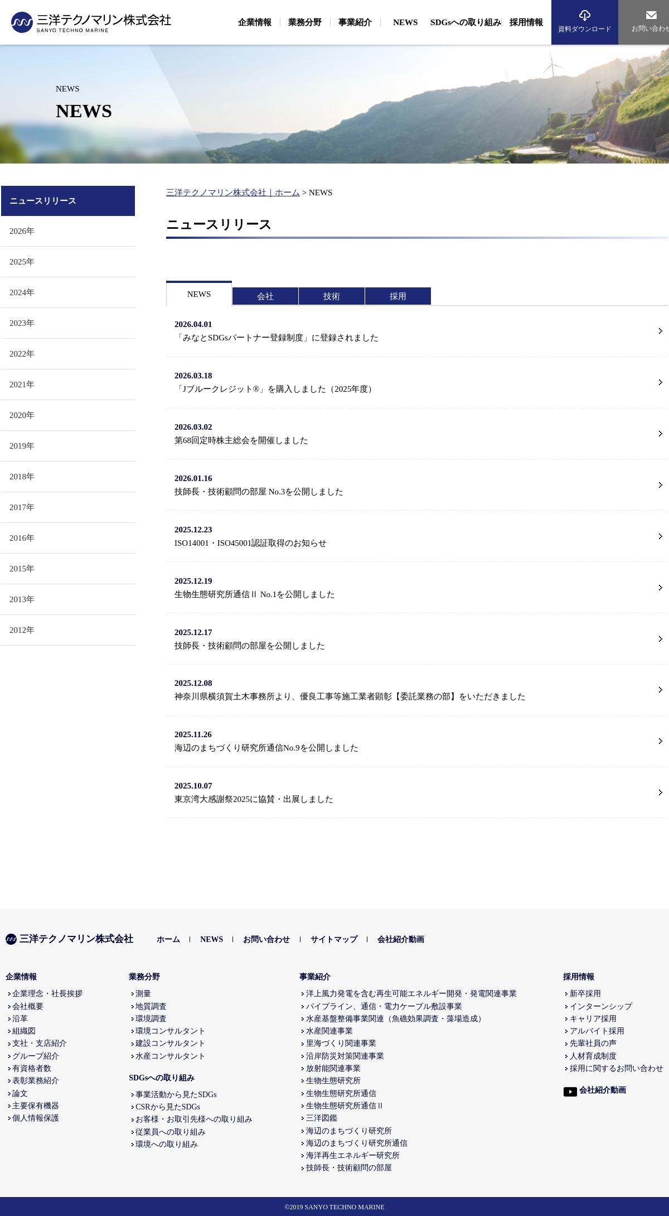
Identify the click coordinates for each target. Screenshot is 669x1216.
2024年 (22, 292)
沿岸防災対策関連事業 (345, 1056)
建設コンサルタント (170, 1043)
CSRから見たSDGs (167, 1107)
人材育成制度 (593, 1056)
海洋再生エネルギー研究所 (353, 1155)
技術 (331, 296)
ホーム (168, 939)
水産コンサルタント (170, 1056)
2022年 (22, 353)
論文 (20, 1093)
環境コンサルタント (170, 1031)
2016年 (22, 537)
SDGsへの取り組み (162, 1078)
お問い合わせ (266, 939)
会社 (265, 296)
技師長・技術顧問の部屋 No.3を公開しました (415, 484)
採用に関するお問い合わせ (616, 1068)
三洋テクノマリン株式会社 (69, 939)
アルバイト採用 (597, 1031)
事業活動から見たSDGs (175, 1094)
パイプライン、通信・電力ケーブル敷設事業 (384, 1006)
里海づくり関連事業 (341, 1043)
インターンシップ (601, 1006)
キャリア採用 (593, 1019)
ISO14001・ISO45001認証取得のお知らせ (415, 535)
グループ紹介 (35, 1056)
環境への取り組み (166, 1144)
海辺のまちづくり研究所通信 (357, 1143)
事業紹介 (315, 977)
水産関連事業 (329, 1031)
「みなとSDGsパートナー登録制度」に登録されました (415, 330)
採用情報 (578, 977)
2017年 (22, 507)
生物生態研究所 (333, 1080)
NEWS (199, 294)
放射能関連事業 (333, 1068)
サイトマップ (334, 939)
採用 (398, 296)
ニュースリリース (42, 200)
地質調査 (151, 1006)
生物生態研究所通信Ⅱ (345, 1106)
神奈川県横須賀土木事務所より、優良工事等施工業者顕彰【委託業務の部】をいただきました (415, 688)
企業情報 (21, 977)
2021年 (22, 384)
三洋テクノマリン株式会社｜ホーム (233, 192)
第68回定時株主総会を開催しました (415, 432)
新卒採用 (585, 993)
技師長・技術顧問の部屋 (349, 1168)
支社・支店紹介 (39, 1043)
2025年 (22, 261)
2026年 (22, 231)
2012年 (22, 630)
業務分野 (144, 977)
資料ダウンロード (585, 29)
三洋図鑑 (321, 1118)
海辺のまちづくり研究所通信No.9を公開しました (415, 740)
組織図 (24, 1031)
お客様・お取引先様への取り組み (194, 1119)
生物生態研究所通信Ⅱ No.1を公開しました (415, 586)
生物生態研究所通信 (341, 1093)
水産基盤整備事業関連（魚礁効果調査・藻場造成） (396, 1019)
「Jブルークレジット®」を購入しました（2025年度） (415, 381)
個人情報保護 (35, 1118)
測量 (143, 993)
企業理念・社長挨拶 (47, 993)
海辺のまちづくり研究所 (349, 1131)
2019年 (22, 445)
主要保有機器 (35, 1106)
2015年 (22, 568)
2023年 (22, 323)
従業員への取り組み (170, 1132)
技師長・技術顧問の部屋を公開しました (415, 638)
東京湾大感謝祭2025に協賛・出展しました (415, 791)
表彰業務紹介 (35, 1080)
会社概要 (27, 1006)
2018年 (22, 476)
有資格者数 (31, 1068)
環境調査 (151, 1019)
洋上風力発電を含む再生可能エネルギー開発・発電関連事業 (411, 993)
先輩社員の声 (593, 1043)
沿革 (20, 1019)
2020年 (22, 415)
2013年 (22, 599)
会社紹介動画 (400, 939)
